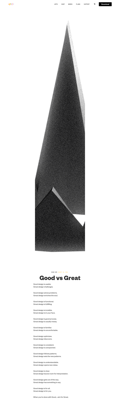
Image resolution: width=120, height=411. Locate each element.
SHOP (63, 4)
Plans (78, 4)
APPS (56, 4)
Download (105, 4)
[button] (95, 4)
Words (70, 4)
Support (87, 4)
